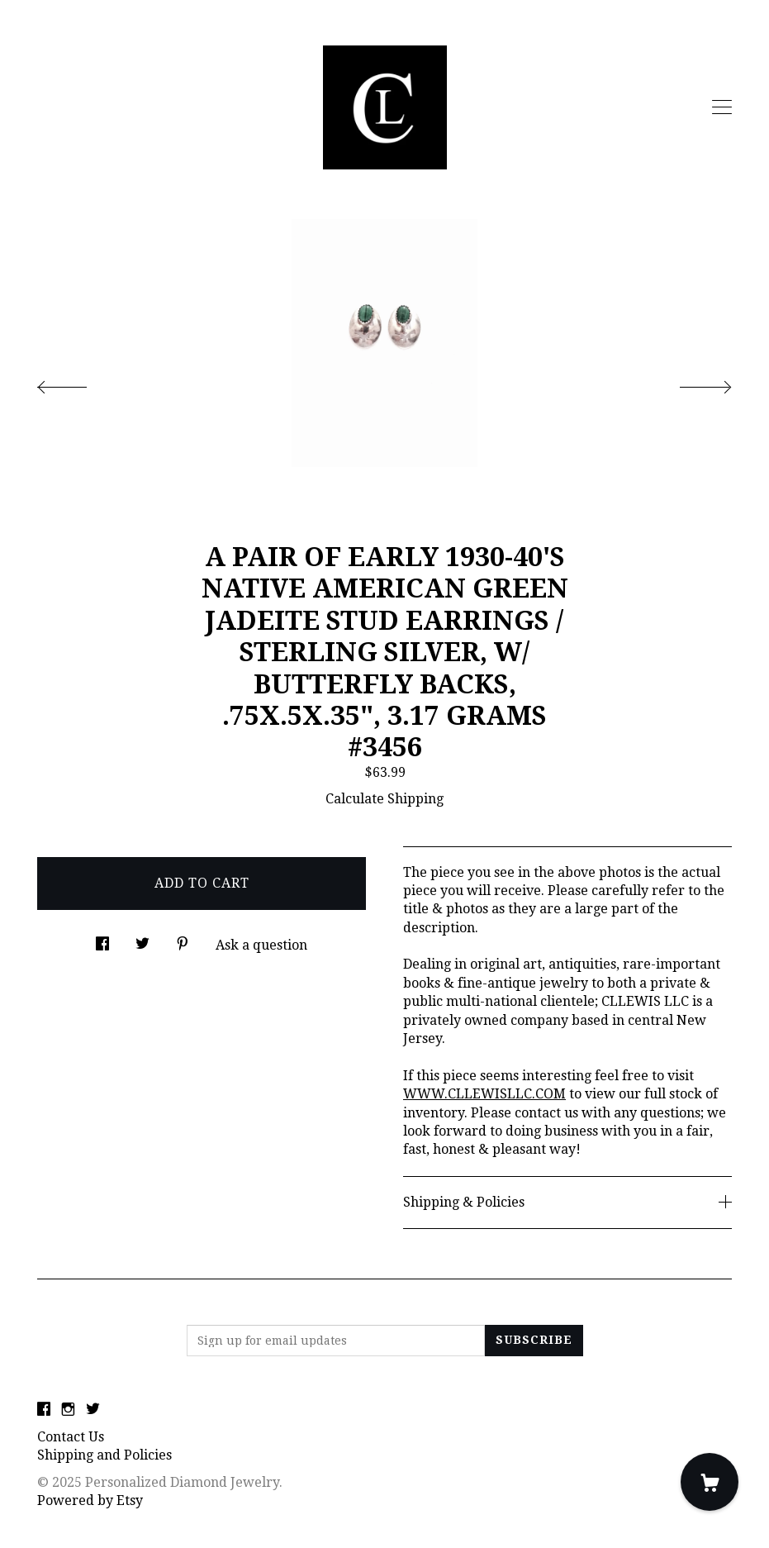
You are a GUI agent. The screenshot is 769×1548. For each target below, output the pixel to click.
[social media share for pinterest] (182, 939)
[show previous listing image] (78, 382)
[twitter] (93, 1409)
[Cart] (709, 1482)
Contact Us (70, 1437)
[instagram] (68, 1409)
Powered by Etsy (90, 1500)
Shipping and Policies (104, 1455)
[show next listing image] (690, 382)
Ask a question (261, 945)
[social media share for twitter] (142, 939)
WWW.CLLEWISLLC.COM (484, 1094)
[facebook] (43, 1409)
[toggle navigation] (722, 107)
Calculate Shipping (384, 799)
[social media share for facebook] (102, 939)
